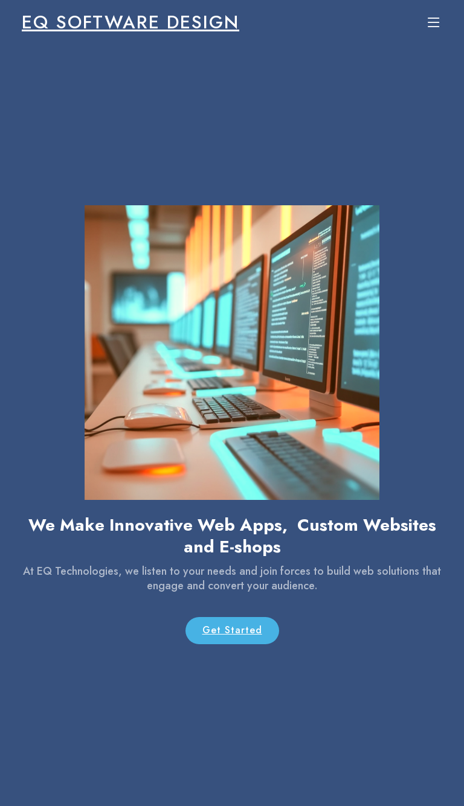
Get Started (232, 630)
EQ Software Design (130, 22)
